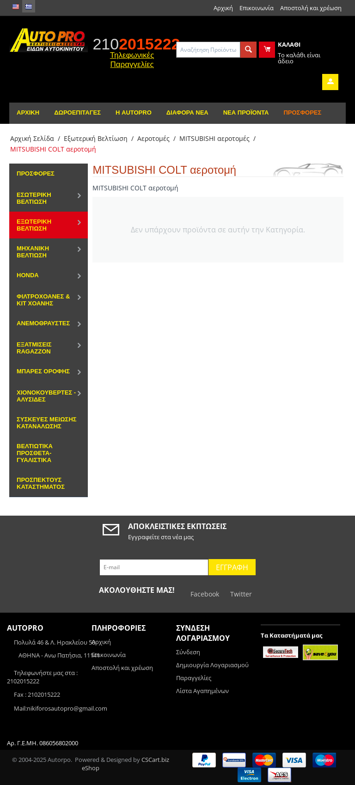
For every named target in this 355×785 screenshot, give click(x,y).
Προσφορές (302, 112)
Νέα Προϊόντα (246, 112)
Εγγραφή (232, 567)
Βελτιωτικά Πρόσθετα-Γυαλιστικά (35, 453)
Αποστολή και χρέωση (311, 8)
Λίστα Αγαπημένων (202, 691)
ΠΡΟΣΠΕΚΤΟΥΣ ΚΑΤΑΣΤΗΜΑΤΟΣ (41, 483)
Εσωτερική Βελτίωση (34, 198)
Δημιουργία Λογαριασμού (212, 665)
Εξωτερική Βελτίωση (96, 138)
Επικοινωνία (256, 8)
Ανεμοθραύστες (43, 323)
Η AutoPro (134, 112)
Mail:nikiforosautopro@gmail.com (60, 708)
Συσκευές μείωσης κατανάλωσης (47, 423)
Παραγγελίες (193, 678)
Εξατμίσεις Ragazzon (34, 348)
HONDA (28, 275)
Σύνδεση (188, 652)
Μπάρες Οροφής (43, 371)
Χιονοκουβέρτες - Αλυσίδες (46, 396)
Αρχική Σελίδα (32, 138)
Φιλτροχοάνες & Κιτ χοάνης (43, 300)
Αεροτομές (153, 138)
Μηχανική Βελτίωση (33, 252)
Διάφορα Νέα (187, 112)
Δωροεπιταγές (77, 112)
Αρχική (223, 8)
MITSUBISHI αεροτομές (214, 138)
